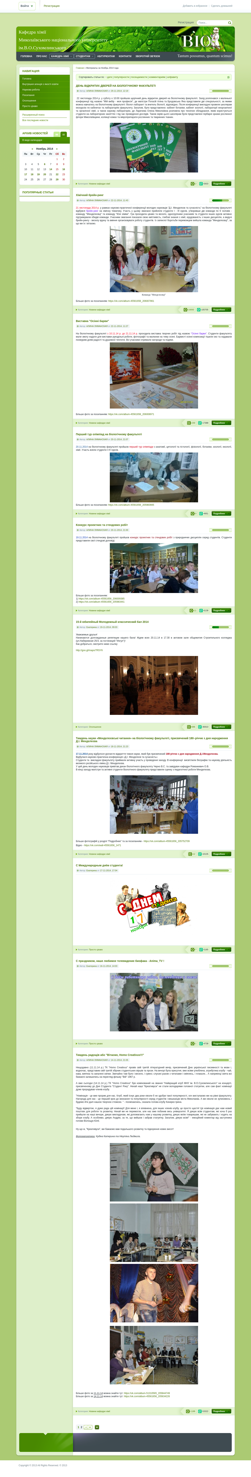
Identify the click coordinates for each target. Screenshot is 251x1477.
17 (25, 174)
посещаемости (139, 77)
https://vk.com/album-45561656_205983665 (131, 505)
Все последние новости (35, 120)
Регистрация (52, 6)
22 (57, 174)
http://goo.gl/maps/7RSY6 (89, 650)
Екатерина (91, 627)
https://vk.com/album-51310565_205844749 (147, 1393)
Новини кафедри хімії (99, 183)
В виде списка (57, 134)
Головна (26, 78)
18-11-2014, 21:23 (119, 746)
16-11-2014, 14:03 (108, 966)
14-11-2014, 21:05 (119, 1060)
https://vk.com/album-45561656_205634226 (147, 1396)
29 (57, 179)
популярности (121, 77)
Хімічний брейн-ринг (90, 195)
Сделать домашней (221, 6)
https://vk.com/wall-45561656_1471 (102, 845)
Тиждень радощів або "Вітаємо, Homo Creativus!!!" (110, 1055)
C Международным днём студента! (99, 865)
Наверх (97, 1427)
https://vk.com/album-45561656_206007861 (131, 301)
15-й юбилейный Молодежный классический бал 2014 (112, 621)
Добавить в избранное (195, 6)
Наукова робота (31, 89)
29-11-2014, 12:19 (119, 91)
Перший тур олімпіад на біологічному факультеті (109, 434)
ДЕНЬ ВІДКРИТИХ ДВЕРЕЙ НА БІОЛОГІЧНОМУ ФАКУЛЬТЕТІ (116, 85)
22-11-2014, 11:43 (119, 200)
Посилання (28, 95)
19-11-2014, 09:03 (108, 627)
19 (38, 174)
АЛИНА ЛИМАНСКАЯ (97, 91)
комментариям (157, 77)
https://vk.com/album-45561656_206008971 (131, 414)
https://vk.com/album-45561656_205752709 (167, 841)
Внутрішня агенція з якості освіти (40, 84)
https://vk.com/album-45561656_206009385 (102, 598)
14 (50, 169)
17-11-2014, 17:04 (108, 870)
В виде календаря (63, 134)
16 (63, 169)
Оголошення (95, 727)
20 (44, 174)
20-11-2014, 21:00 (119, 530)
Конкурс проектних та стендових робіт (102, 525)
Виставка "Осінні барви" (92, 321)
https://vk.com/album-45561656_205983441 (102, 601)
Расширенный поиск (33, 114)
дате (109, 77)
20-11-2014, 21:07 (119, 439)
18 (32, 174)
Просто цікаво (96, 949)
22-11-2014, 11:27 (119, 326)
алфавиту (172, 77)
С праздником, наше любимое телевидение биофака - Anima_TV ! (120, 961)
